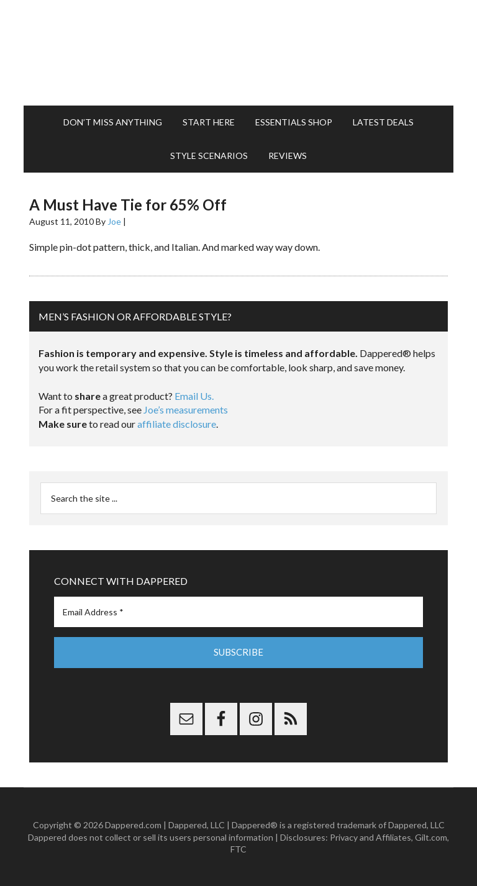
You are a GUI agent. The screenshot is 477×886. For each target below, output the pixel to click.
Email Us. (194, 396)
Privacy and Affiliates (370, 836)
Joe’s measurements (185, 409)
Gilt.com (431, 836)
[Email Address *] (238, 612)
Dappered (238, 53)
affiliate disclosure (176, 424)
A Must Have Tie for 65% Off (128, 205)
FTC (238, 849)
